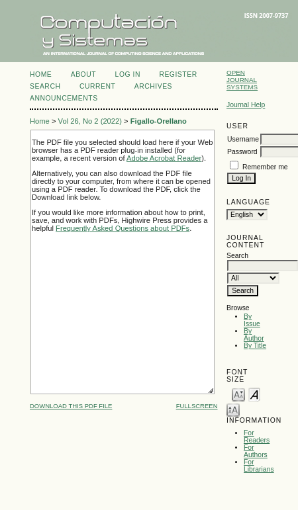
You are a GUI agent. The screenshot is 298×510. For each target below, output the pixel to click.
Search (45, 86)
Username (243, 139)
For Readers (257, 436)
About (83, 74)
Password (242, 151)
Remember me (265, 167)
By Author (254, 334)
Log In (127, 74)
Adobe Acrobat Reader (163, 158)
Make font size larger (233, 409)
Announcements (64, 98)
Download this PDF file (71, 405)
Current (97, 86)
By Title (255, 345)
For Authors (256, 451)
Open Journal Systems (242, 80)
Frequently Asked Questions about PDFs (122, 228)
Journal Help (245, 104)
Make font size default (254, 394)
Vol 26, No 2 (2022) (90, 121)
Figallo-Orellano (158, 121)
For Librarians (259, 465)
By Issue (252, 320)
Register (178, 74)
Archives (153, 86)
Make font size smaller (238, 394)
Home (41, 74)
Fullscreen (197, 405)
